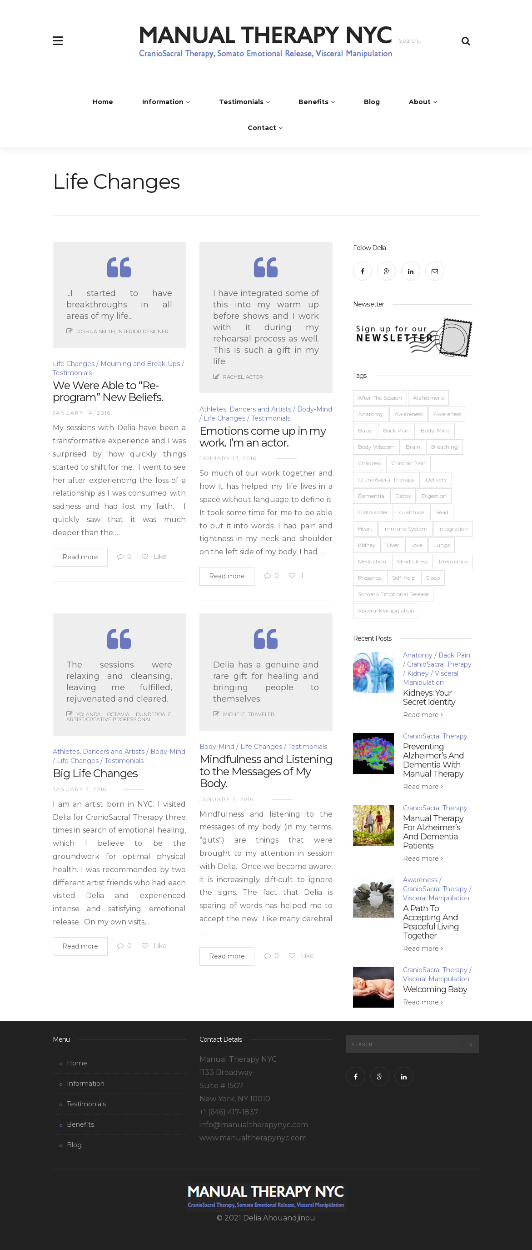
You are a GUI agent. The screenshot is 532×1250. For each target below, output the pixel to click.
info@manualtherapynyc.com (253, 1124)
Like (154, 556)
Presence (369, 577)
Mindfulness (412, 561)
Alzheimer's (428, 397)
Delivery (436, 479)
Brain (413, 446)
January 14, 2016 (82, 413)
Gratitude (411, 512)
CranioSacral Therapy (386, 479)
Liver (393, 545)
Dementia (371, 495)
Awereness (447, 414)
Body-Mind (216, 747)
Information (163, 102)
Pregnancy (453, 561)
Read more (80, 557)
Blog (372, 102)
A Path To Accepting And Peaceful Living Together (431, 922)
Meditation (372, 561)
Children (369, 463)
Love (416, 545)
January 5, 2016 (226, 799)
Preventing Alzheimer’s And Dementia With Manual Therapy (433, 760)
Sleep (433, 577)
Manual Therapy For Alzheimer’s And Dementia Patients (433, 832)
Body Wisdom (376, 446)
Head (441, 512)
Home (103, 102)
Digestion (434, 495)
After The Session (380, 397)
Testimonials (241, 102)
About (420, 102)
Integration (453, 528)
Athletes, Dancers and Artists (245, 409)
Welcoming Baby (435, 989)
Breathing (444, 446)
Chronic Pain (408, 463)
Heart (365, 528)
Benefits (313, 102)
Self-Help (403, 577)
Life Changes (73, 364)
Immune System (405, 528)
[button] (58, 35)
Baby (365, 430)
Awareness (408, 414)
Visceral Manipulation (386, 610)
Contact (262, 128)
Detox (403, 495)
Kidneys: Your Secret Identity (429, 697)
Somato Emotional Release (393, 594)
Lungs (441, 545)
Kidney (367, 545)
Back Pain (396, 430)
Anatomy (370, 414)
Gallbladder (373, 512)
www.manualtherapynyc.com (253, 1138)
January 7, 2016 (80, 789)
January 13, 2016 (228, 458)
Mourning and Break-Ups (140, 364)
